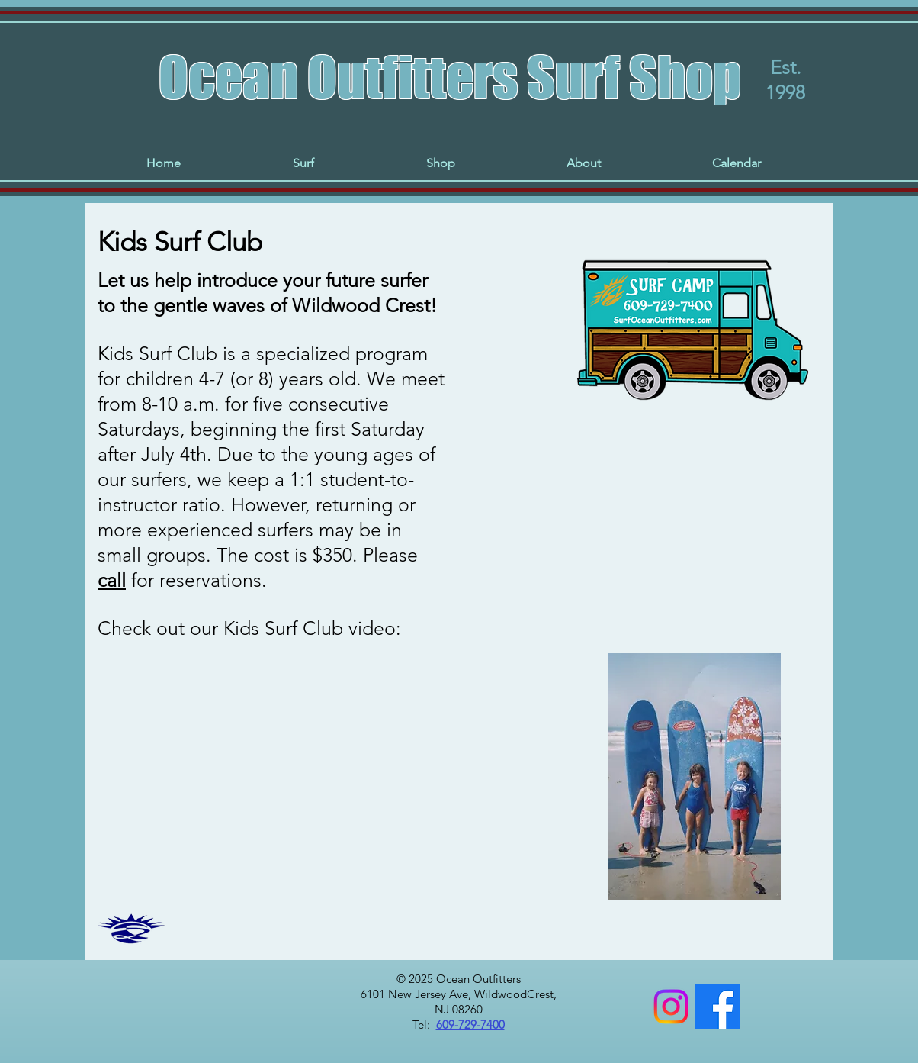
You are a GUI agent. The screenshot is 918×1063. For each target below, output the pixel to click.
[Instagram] (671, 1006)
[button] (303, 163)
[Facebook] (717, 1006)
